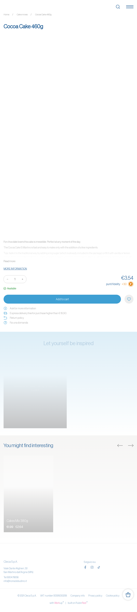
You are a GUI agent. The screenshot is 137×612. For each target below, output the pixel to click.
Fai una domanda (16, 322)
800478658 (13, 577)
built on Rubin (78, 602)
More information (15, 268)
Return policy (14, 317)
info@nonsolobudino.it (15, 581)
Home (6, 14)
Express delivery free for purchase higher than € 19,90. (35, 313)
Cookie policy (113, 595)
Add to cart (62, 299)
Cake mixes (22, 14)
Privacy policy (95, 595)
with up (57, 602)
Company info (77, 595)
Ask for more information (20, 308)
